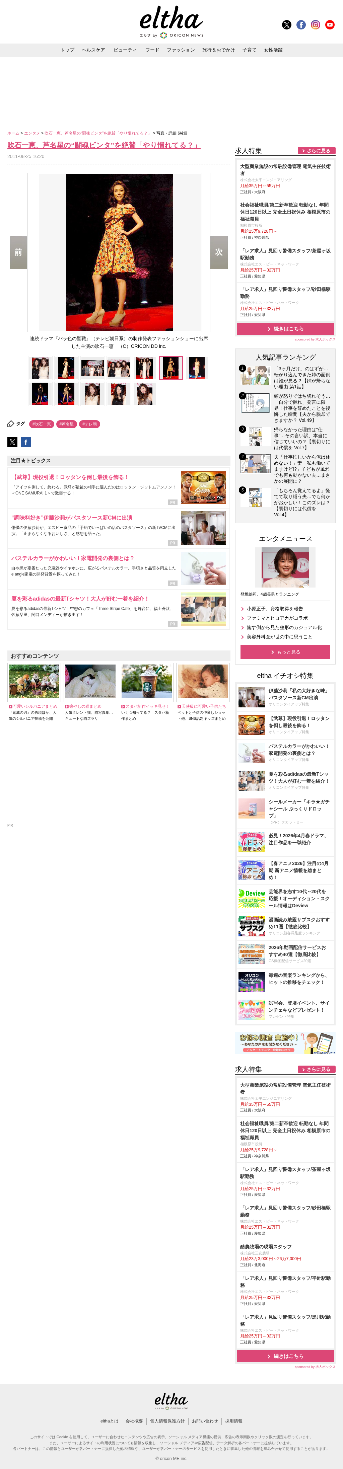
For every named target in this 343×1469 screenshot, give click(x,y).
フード (152, 50)
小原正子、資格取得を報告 (275, 608)
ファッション (181, 50)
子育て (250, 50)
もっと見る (288, 651)
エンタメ (32, 133)
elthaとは (109, 1420)
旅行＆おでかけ (218, 50)
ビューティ (125, 50)
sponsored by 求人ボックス (315, 339)
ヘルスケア (93, 50)
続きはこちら (289, 328)
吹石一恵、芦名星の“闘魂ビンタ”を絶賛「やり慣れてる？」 (99, 133)
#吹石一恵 (41, 424)
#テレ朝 (89, 424)
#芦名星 (67, 424)
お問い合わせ (205, 1420)
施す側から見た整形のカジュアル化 (284, 627)
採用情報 (234, 1420)
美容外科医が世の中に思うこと (280, 636)
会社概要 (134, 1420)
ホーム (13, 133)
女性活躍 (273, 50)
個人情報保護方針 (167, 1420)
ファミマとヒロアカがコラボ (277, 618)
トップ (67, 50)
